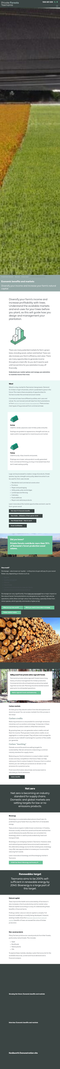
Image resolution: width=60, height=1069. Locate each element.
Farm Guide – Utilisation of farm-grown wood (24, 515)
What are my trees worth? (11, 607)
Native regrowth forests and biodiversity (24, 692)
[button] (54, 2)
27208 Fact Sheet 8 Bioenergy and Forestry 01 (25, 862)
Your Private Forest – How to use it (21, 520)
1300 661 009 (47, 2)
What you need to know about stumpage (37, 607)
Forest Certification (17, 525)
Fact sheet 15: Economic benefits (20, 511)
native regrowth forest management (26, 403)
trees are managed (34, 594)
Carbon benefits (16, 777)
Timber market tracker (10, 612)
